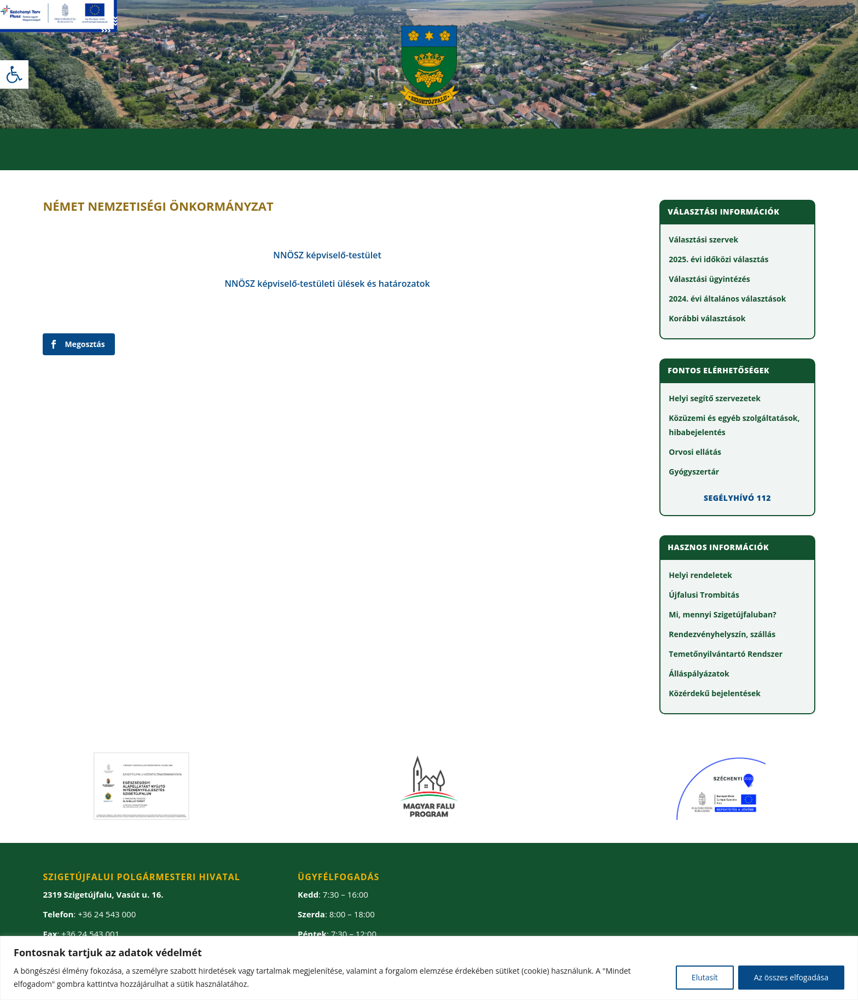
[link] (14, 74)
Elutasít (705, 977)
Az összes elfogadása (791, 977)
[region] (429, 968)
